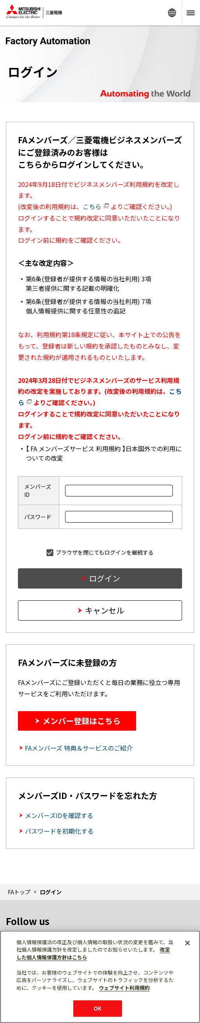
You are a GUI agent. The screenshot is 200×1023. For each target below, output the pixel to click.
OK (97, 1008)
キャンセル (104, 610)
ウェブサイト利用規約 (124, 987)
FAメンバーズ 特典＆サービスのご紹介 (79, 748)
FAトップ (19, 892)
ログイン (104, 578)
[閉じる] (187, 943)
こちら (96, 206)
